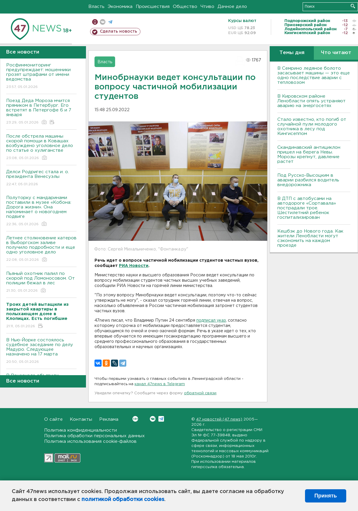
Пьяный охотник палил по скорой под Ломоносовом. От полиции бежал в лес (41, 282)
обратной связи (200, 393)
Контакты (81, 419)
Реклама (108, 419)
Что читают (336, 53)
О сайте (53, 419)
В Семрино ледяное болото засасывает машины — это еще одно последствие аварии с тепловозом (313, 75)
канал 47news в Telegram (160, 384)
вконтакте (102, 22)
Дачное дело (232, 7)
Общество (185, 7)
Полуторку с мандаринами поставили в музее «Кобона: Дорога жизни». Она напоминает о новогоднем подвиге (41, 211)
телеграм (110, 22)
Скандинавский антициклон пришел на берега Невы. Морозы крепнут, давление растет (308, 154)
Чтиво (207, 7)
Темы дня (291, 53)
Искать (353, 6)
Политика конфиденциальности (80, 430)
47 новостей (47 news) (219, 419)
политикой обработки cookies (123, 499)
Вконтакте (135, 419)
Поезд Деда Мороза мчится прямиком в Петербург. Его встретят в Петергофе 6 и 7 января (41, 112)
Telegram (161, 419)
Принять (325, 496)
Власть (96, 7)
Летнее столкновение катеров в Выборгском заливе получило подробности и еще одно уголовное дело (41, 249)
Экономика (120, 7)
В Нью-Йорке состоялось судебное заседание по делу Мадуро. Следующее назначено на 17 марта (41, 351)
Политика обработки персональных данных (94, 436)
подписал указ (211, 320)
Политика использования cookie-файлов (90, 441)
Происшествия (153, 7)
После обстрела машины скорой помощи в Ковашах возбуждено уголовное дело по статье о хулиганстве (41, 147)
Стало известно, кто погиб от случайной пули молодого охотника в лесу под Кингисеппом (311, 127)
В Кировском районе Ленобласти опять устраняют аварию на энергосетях (311, 101)
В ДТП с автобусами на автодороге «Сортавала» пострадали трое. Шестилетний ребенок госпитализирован (306, 208)
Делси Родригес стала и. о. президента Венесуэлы (41, 178)
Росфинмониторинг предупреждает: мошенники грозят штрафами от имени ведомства (41, 76)
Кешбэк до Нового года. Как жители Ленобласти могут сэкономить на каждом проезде (310, 238)
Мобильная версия (95, 22)
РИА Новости (133, 266)
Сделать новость (118, 31)
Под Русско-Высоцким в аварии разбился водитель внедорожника (308, 180)
